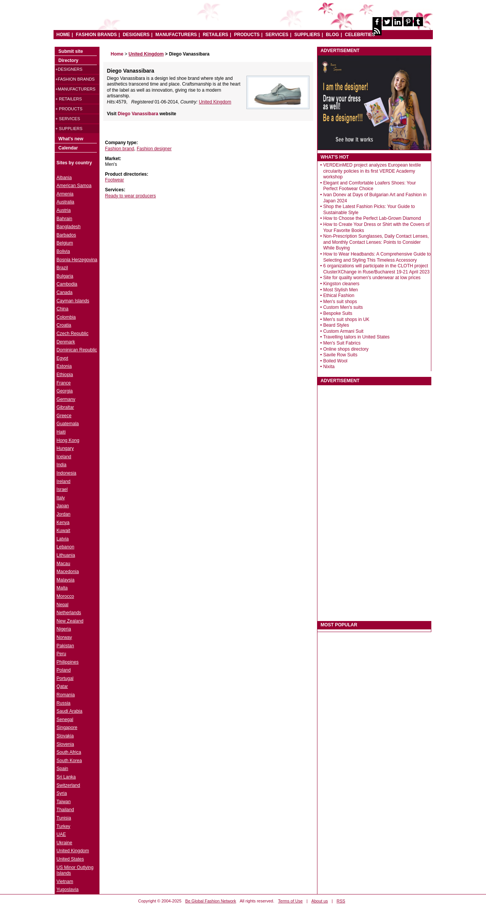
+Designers (68, 69)
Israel (62, 489)
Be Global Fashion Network (210, 901)
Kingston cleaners (341, 283)
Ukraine (64, 842)
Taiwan (64, 801)
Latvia (63, 539)
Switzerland (68, 785)
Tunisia (64, 818)
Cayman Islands (73, 300)
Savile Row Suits (340, 354)
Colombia (66, 317)
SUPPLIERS (307, 34)
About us (319, 901)
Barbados (66, 235)
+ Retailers (68, 99)
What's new (71, 138)
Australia (65, 202)
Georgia (65, 391)
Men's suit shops (340, 301)
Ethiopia (65, 374)
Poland (64, 670)
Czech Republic (72, 333)
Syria (62, 793)
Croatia (64, 325)
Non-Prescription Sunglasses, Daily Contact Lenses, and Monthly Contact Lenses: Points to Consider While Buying (376, 242)
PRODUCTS (246, 34)
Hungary (65, 448)
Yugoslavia (68, 889)
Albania (64, 177)
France (64, 383)
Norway (64, 637)
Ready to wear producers (130, 196)
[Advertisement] (160, 248)
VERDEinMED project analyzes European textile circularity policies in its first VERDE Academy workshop (372, 171)
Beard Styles (336, 325)
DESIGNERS (136, 34)
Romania (66, 694)
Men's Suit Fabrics (341, 343)
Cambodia (67, 284)
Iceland (64, 456)
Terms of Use (290, 901)
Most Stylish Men (340, 289)
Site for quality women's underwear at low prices (371, 277)
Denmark (66, 342)
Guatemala (68, 423)
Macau (63, 563)
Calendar (68, 148)
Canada (65, 292)
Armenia (65, 194)
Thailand (65, 809)
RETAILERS (215, 34)
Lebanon (65, 547)
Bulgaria (65, 276)
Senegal (65, 719)
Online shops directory (345, 349)
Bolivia (63, 251)
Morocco (65, 596)
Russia (64, 703)
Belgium (65, 243)
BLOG (332, 34)
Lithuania (66, 555)
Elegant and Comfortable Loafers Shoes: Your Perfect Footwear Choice (369, 186)
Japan (63, 505)
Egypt (62, 358)
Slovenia (65, 744)
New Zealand (70, 621)
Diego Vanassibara (138, 113)
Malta (62, 588)
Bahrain (64, 218)
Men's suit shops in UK (346, 319)
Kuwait (63, 530)
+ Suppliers (68, 128)
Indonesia (66, 473)
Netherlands (69, 612)
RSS (341, 901)
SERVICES (276, 34)
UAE (61, 834)
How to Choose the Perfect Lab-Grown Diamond (372, 218)
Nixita (329, 366)
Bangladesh (68, 226)
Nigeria (64, 629)
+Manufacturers (75, 89)
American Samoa (74, 185)
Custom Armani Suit (343, 331)
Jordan (64, 514)
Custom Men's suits (343, 307)
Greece (64, 415)
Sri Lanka (66, 777)
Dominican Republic (77, 350)
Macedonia (68, 571)
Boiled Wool (335, 361)
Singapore (67, 727)
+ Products (68, 108)
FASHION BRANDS (96, 34)
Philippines (68, 662)
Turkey (63, 826)
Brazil (62, 267)
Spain (62, 768)
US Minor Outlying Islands (75, 870)
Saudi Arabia (69, 711)
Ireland (64, 481)
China (62, 308)
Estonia (64, 366)
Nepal (62, 604)
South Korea (69, 760)
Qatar (62, 686)
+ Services (67, 118)
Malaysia (65, 580)
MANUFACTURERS (176, 34)
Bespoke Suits (337, 313)
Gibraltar (65, 407)
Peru (61, 653)
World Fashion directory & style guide (170, 19)
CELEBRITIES (360, 34)
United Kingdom (215, 102)
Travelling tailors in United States (356, 337)
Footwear (114, 180)
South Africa (69, 752)
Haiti (61, 432)
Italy (61, 497)
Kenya (63, 522)
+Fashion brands (75, 79)
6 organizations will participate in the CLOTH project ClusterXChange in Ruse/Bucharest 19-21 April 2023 (376, 269)
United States (70, 859)
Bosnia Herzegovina (77, 259)
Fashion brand (119, 148)
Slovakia (65, 736)
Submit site (70, 51)
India (61, 464)
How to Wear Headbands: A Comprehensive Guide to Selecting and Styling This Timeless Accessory (377, 257)
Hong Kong (68, 440)
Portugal (65, 678)
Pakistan (65, 645)
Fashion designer (154, 148)
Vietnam (65, 881)
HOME (63, 34)
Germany (66, 399)
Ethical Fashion (338, 295)
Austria (64, 210)
